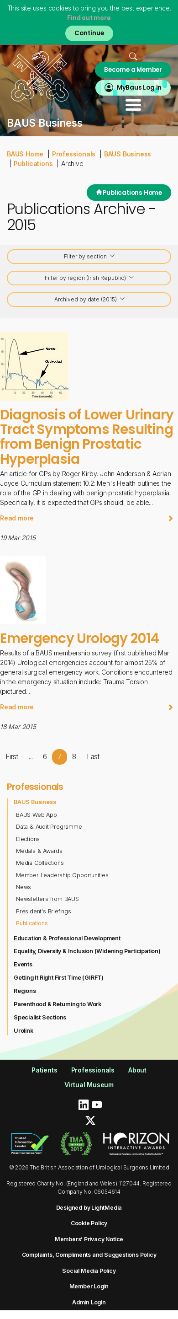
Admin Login (89, 1302)
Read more (86, 518)
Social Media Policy (88, 1270)
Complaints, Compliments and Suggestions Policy (89, 1254)
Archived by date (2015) (90, 300)
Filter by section (89, 257)
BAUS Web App (36, 814)
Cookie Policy (89, 1223)
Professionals (73, 154)
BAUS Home (25, 154)
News (23, 887)
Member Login (89, 1286)
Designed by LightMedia (89, 1207)
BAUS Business (127, 154)
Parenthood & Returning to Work (57, 1004)
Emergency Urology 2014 (79, 638)
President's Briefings (43, 911)
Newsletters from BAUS (47, 898)
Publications (33, 163)
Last (93, 756)
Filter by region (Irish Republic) (90, 278)
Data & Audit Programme (49, 826)
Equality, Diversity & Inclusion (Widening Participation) (87, 951)
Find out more (88, 17)
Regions (25, 990)
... (30, 756)
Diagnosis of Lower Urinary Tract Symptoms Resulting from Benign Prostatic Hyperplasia (86, 436)
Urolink (23, 1030)
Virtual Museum (89, 1084)
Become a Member (133, 69)
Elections (28, 839)
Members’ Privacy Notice (89, 1239)
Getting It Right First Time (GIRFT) (59, 977)
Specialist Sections (40, 1017)
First (11, 756)
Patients (44, 1070)
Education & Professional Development (67, 938)
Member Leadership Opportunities (62, 875)
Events (23, 964)
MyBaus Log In (139, 87)
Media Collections (40, 862)
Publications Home (129, 192)
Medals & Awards (39, 850)
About (137, 1070)
